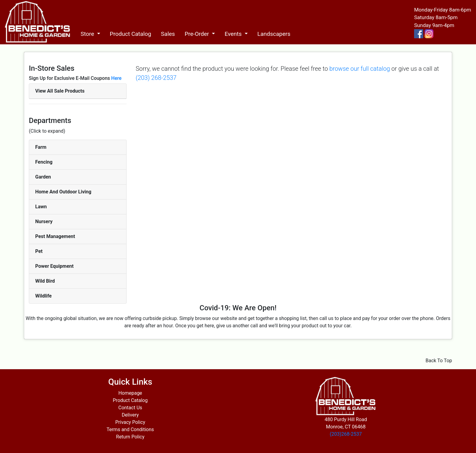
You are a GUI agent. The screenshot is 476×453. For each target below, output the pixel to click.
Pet (38, 251)
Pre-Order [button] (197, 33)
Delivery (130, 415)
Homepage (130, 393)
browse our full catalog (359, 68)
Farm (40, 147)
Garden (43, 177)
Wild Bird (45, 281)
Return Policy (130, 437)
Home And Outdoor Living (63, 192)
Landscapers (274, 33)
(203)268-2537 (346, 434)
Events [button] (234, 33)
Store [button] (87, 33)
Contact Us (130, 407)
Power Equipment (54, 266)
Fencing (44, 162)
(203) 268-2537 (156, 77)
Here (116, 78)
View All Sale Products (59, 91)
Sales (168, 33)
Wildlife (43, 296)
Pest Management (55, 236)
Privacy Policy (130, 422)
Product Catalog (130, 33)
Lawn (41, 206)
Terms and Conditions (130, 429)
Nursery (44, 221)
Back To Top (439, 360)
